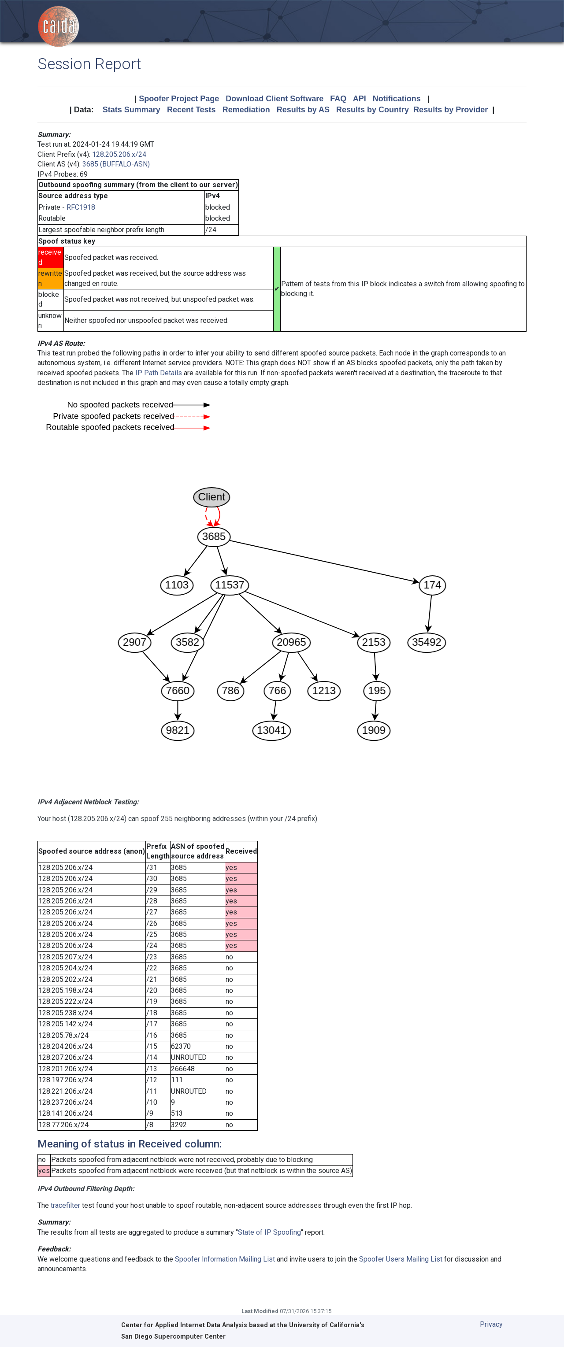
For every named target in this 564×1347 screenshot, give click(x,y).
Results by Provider (450, 109)
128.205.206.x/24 (119, 154)
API (359, 98)
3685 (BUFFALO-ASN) (116, 164)
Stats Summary (131, 109)
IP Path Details (158, 373)
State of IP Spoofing (269, 1232)
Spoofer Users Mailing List (400, 1259)
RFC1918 (81, 207)
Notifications (397, 98)
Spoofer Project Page (179, 98)
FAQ (338, 98)
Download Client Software (274, 98)
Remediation (246, 109)
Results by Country (372, 109)
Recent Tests (191, 109)
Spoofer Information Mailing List (225, 1259)
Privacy (491, 1324)
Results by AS (303, 109)
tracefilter (65, 1205)
